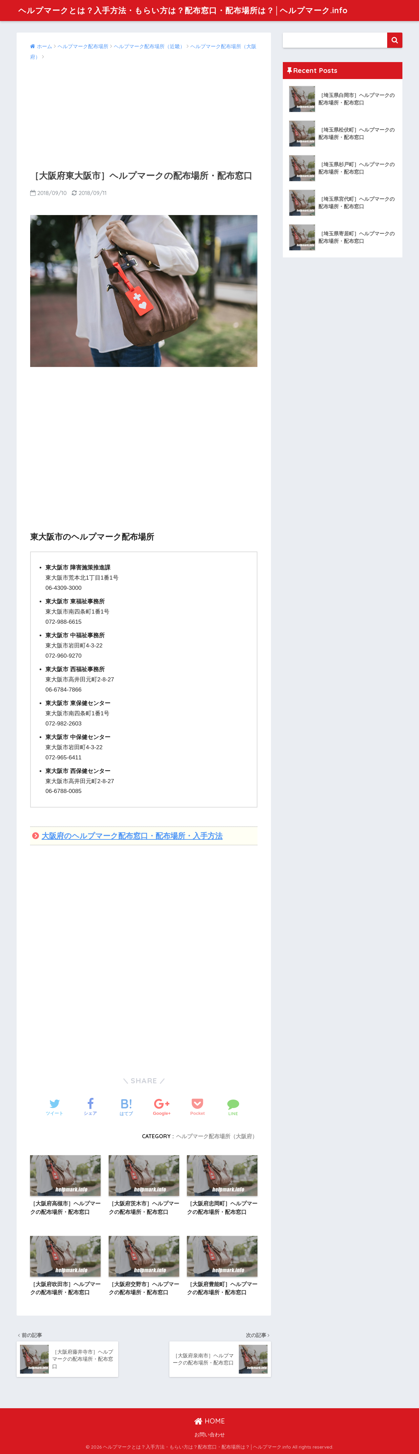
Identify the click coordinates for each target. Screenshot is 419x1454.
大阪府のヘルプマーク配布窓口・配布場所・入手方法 (132, 836)
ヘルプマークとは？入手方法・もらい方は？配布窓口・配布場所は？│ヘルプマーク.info (183, 10)
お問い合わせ (209, 1434)
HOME (209, 1421)
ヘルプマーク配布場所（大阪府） (216, 1136)
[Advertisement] (143, 112)
